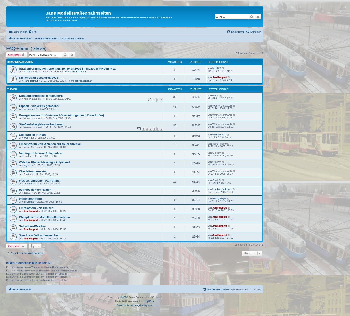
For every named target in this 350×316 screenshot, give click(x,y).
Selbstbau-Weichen (32, 226)
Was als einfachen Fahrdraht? (40, 180)
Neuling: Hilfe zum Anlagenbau (40, 153)
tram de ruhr (219, 134)
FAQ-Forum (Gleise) (26, 48)
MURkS (28, 71)
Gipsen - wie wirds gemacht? (39, 106)
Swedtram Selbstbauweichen (39, 235)
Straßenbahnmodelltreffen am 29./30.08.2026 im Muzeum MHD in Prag (67, 68)
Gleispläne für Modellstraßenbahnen (44, 217)
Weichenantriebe (30, 198)
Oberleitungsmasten (33, 171)
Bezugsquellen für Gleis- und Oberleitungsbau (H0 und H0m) (61, 115)
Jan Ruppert (219, 77)
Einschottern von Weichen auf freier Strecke (50, 144)
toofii (26, 109)
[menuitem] (32, 32)
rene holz (29, 183)
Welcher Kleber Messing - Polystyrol (44, 162)
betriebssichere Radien (35, 189)
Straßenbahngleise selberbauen (41, 124)
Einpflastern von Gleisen (36, 208)
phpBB (123, 297)
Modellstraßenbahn (75, 71)
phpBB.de (149, 301)
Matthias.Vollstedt (222, 189)
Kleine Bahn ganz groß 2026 (38, 77)
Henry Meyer (219, 198)
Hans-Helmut (31, 80)
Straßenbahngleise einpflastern (41, 95)
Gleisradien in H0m (32, 134)
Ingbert (27, 165)
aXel (26, 137)
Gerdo (215, 95)
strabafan (29, 201)
